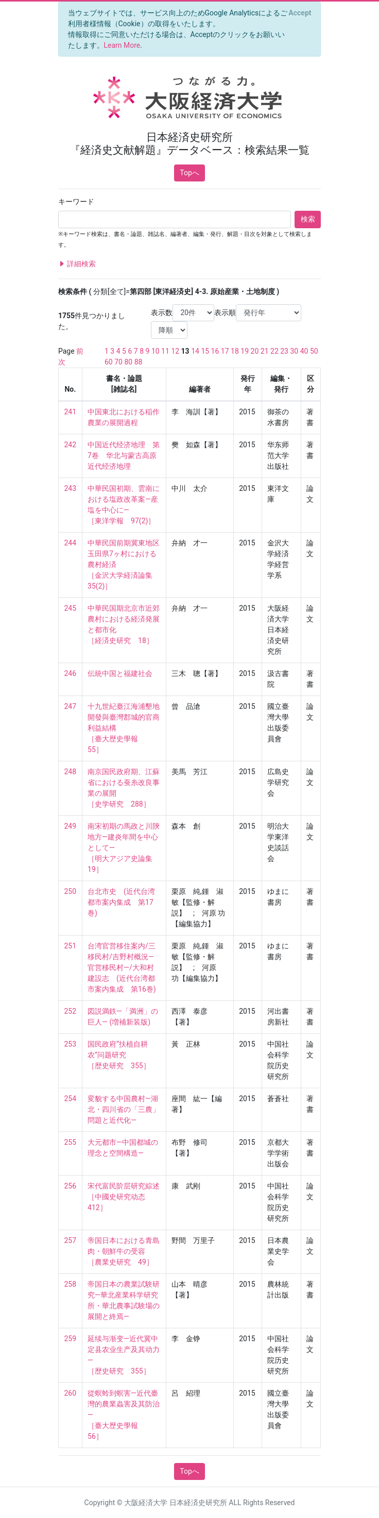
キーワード (76, 201)
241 (70, 412)
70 (118, 362)
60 (109, 362)
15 (205, 351)
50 (314, 351)
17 (225, 351)
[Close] (300, 13)
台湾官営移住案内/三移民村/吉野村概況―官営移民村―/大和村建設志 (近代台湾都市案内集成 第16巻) (122, 967)
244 (70, 543)
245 (70, 608)
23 (284, 351)
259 (70, 1338)
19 (244, 351)
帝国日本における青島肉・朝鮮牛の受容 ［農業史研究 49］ (124, 1251)
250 (70, 891)
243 (70, 488)
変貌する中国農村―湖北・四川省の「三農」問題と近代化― (124, 1109)
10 (155, 351)
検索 (308, 219)
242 (70, 445)
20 (255, 351)
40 (304, 351)
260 (70, 1393)
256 (70, 1186)
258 (70, 1284)
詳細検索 (77, 264)
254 (70, 1098)
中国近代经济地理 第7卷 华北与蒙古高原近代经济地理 (124, 455)
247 (70, 706)
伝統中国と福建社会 (120, 673)
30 (294, 351)
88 (138, 362)
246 (70, 673)
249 (70, 826)
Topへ (189, 173)
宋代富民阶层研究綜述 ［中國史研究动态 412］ (124, 1197)
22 (274, 351)
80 (128, 362)
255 (70, 1142)
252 (70, 1011)
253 (70, 1044)
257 (70, 1240)
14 (195, 351)
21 (265, 351)
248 (70, 771)
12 (175, 351)
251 (70, 946)
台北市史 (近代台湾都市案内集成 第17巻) (121, 902)
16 (215, 351)
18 (235, 351)
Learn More (122, 45)
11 (165, 351)
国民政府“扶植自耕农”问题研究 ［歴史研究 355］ (119, 1055)
